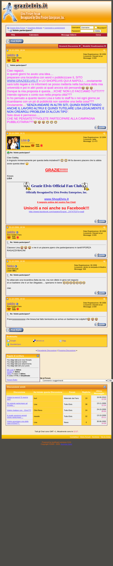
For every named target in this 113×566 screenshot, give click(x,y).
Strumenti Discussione (68, 46)
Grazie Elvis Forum (17, 28)
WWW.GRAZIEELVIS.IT (22, 80)
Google (13, 341)
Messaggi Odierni (68, 35)
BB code (10, 370)
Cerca (98, 35)
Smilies (10, 372)
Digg (64, 341)
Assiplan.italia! (66, 444)
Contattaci (74, 437)
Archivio (95, 437)
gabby (11, 55)
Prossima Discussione (67, 350)
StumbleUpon (15, 344)
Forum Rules (12, 380)
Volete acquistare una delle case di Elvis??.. (17, 422)
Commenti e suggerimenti (54, 28)
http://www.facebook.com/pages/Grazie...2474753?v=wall (56, 211)
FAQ (13, 35)
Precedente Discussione (47, 350)
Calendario (34, 35)
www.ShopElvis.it (56, 199)
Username (76, 27)
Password (76, 31)
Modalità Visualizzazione (93, 46)
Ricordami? (100, 28)
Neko (10, 266)
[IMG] (9, 374)
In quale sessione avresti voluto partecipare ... (17, 416)
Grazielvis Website (34, 28)
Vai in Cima (105, 437)
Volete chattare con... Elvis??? (19, 410)
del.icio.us (40, 341)
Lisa (24, 140)
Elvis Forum (85, 437)
